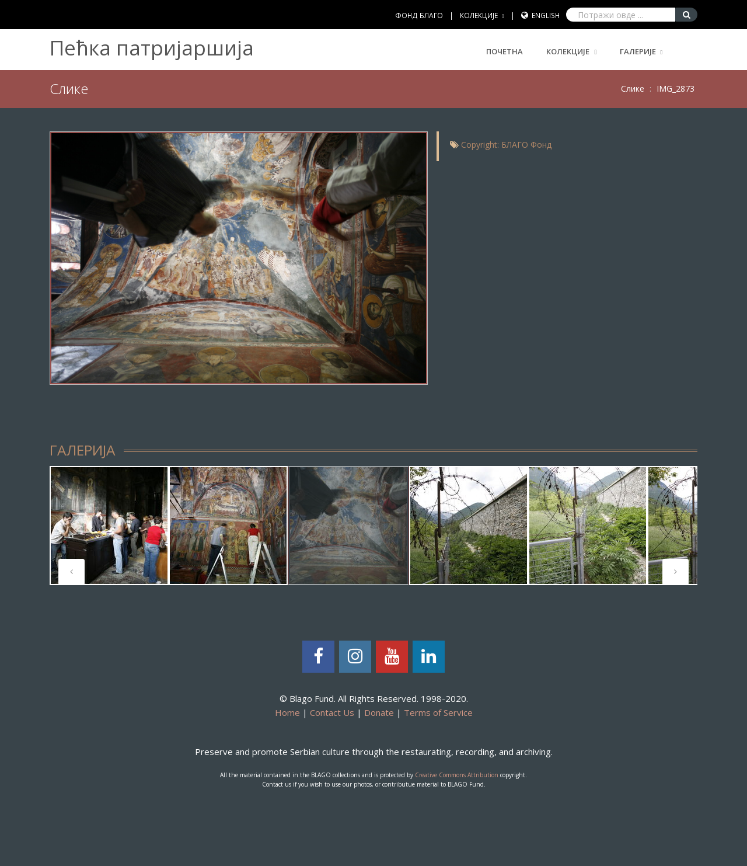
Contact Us (332, 712)
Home (287, 712)
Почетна (504, 51)
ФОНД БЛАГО (419, 15)
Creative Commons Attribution (456, 775)
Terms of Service (438, 712)
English (546, 15)
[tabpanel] (109, 525)
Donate (379, 712)
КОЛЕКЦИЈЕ (479, 15)
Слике (632, 88)
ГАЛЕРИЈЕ (638, 51)
